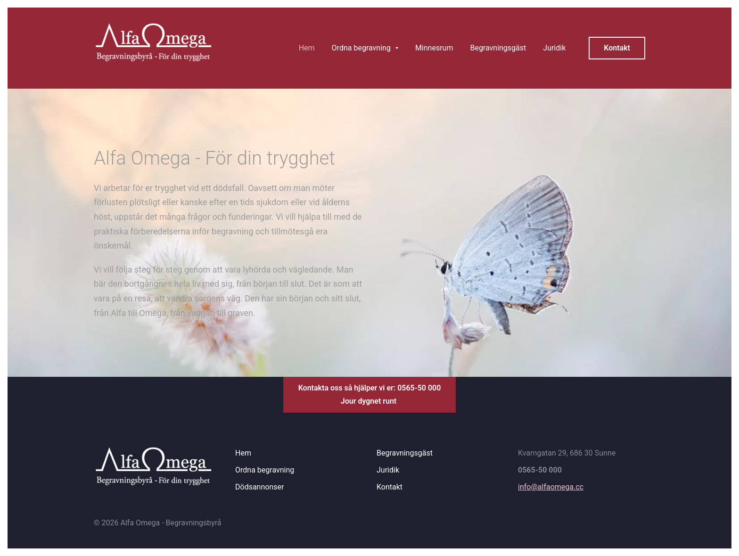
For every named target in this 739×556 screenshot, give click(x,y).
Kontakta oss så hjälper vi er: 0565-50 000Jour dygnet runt (369, 394)
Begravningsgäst (405, 452)
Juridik (388, 469)
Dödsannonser (259, 486)
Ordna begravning (264, 469)
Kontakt (617, 47)
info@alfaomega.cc (550, 486)
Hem (243, 452)
